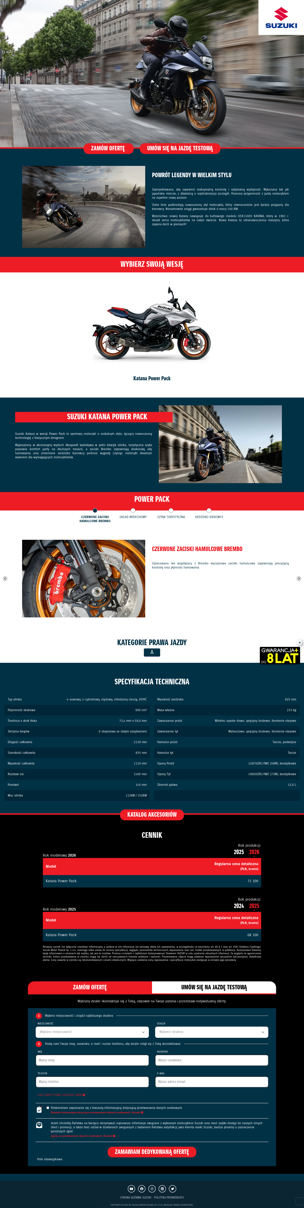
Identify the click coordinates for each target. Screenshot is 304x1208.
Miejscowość (46, 1023)
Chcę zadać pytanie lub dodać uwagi (61, 1095)
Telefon (43, 1073)
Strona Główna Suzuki (135, 1198)
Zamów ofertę (108, 149)
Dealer (161, 1023)
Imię (40, 1052)
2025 (239, 852)
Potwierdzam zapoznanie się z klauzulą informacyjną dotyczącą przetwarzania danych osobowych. (117, 1108)
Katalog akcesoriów (152, 815)
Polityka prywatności (169, 1198)
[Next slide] (298, 578)
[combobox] (92, 1032)
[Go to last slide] (5, 578)
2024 (239, 906)
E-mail (161, 1073)
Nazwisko (163, 1052)
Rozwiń (137, 1112)
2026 (254, 852)
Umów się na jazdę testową (180, 149)
